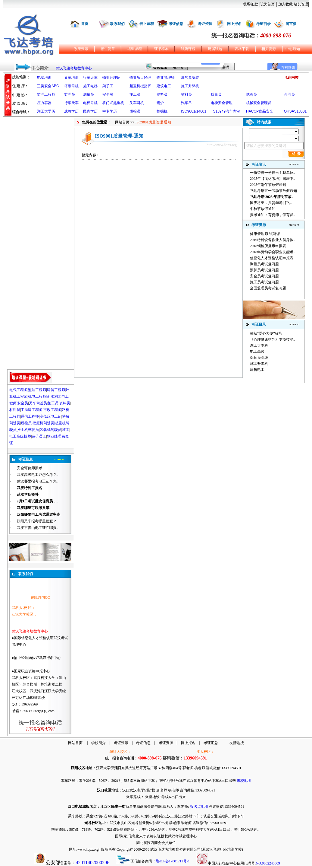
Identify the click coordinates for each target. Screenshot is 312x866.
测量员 (88, 94)
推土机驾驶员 (28, 430)
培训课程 (134, 49)
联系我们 (117, 24)
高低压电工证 (50, 416)
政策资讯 (81, 49)
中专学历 (109, 111)
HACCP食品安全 (259, 111)
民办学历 (90, 111)
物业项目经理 (140, 77)
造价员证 (39, 436)
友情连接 (236, 743)
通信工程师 (30, 416)
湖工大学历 (46, 111)
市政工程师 (52, 410)
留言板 (290, 24)
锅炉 (160, 103)
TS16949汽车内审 (225, 111)
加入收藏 (285, 4)
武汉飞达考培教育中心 (74, 68)
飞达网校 (291, 77)
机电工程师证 (39, 396)
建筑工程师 (56, 390)
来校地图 (244, 780)
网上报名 (234, 24)
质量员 (216, 94)
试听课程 (188, 49)
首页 (84, 24)
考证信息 (176, 24)
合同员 (289, 94)
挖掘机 (162, 111)
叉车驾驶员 (38, 403)
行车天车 (90, 77)
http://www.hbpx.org (222, 145)
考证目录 (263, 24)
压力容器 (44, 103)
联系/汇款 (250, 4)
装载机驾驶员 (50, 430)
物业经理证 (111, 77)
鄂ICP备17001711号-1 (173, 861)
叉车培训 (71, 77)
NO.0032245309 (268, 863)
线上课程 (146, 24)
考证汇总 (211, 743)
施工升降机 (190, 86)
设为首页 (267, 4)
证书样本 (161, 49)
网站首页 (122, 122)
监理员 (69, 94)
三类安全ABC (48, 86)
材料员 (186, 94)
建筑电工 (164, 86)
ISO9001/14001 (193, 111)
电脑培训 (44, 77)
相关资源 (268, 49)
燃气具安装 (190, 77)
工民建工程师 (31, 410)
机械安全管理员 (258, 103)
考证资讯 (121, 743)
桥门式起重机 (113, 103)
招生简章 (108, 49)
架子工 (107, 86)
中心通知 (292, 49)
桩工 (65, 430)
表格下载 (242, 49)
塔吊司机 (71, 86)
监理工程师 (46, 94)
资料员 (162, 94)
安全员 (107, 94)
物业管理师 (166, 77)
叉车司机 (136, 103)
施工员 (134, 94)
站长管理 (301, 4)
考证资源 (205, 24)
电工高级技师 (20, 436)
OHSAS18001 (295, 111)
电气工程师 (18, 390)
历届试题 (215, 49)
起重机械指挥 (140, 86)
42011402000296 (92, 862)
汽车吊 (186, 103)
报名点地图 (199, 806)
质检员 (134, 111)
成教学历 (71, 111)
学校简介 (98, 743)
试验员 (251, 94)
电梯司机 (90, 103)
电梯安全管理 (221, 103)
